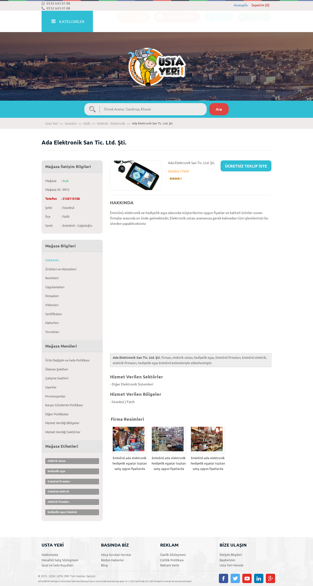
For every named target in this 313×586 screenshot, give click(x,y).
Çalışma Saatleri (56, 378)
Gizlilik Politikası (172, 560)
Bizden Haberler (112, 560)
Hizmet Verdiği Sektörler (62, 432)
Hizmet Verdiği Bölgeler (62, 423)
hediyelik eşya (56, 471)
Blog (104, 565)
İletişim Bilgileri (231, 554)
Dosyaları (52, 296)
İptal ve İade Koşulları (57, 565)
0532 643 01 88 (56, 3)
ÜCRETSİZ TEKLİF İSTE (246, 166)
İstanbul (71, 123)
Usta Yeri (51, 123)
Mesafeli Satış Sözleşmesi (60, 560)
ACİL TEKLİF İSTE (174, 21)
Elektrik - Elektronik (111, 123)
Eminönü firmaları (59, 481)
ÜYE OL (216, 21)
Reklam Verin (169, 565)
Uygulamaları (54, 287)
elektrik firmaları (58, 501)
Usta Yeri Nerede (232, 565)
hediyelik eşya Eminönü (62, 512)
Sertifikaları (53, 314)
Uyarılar (50, 387)
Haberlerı (52, 322)
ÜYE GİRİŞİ (252, 21)
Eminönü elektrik (58, 491)
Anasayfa (240, 5)
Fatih (86, 123)
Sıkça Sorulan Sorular (116, 554)
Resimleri (51, 278)
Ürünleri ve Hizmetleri (60, 269)
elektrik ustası (57, 460)
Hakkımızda (50, 554)
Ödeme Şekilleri (56, 369)
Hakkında (52, 260)
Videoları (51, 305)
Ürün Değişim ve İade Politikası (67, 360)
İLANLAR (130, 21)
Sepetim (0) (260, 5)
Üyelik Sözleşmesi (173, 554)
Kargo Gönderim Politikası (64, 405)
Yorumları (52, 332)
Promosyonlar (55, 396)
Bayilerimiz (227, 560)
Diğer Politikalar (57, 414)
